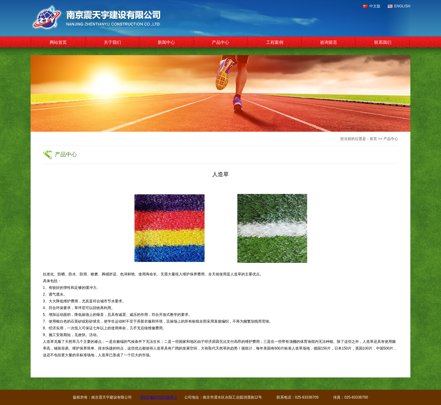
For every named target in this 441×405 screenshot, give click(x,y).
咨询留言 (328, 42)
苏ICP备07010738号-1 (158, 397)
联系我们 (382, 42)
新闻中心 (166, 42)
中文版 (374, 6)
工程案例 (274, 42)
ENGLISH (402, 6)
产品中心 (220, 42)
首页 (373, 139)
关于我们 (112, 42)
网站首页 (58, 42)
